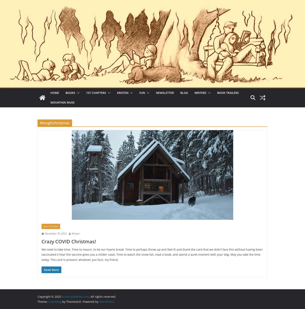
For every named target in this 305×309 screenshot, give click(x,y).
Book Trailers (228, 93)
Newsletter (165, 93)
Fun (142, 93)
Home (54, 93)
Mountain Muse (62, 102)
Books (70, 93)
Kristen (122, 93)
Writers (200, 93)
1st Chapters (96, 93)
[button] (77, 93)
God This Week (50, 226)
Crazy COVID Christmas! (69, 241)
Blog (184, 93)
